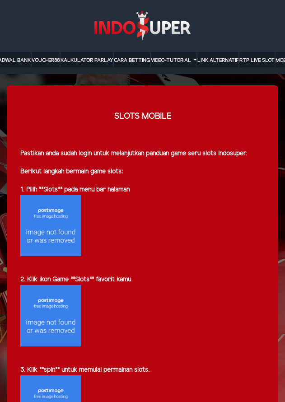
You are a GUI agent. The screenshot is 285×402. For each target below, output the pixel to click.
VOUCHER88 (46, 60)
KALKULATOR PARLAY (87, 60)
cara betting (132, 60)
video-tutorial (171, 60)
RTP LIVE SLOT (257, 60)
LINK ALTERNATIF (217, 60)
